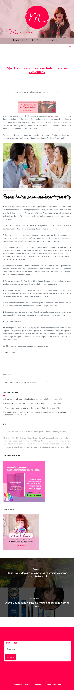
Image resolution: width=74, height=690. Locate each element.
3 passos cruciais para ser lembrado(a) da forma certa (26, 399)
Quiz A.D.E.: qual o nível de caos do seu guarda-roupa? (25, 404)
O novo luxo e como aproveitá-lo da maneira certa (24, 408)
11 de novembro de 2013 (33, 81)
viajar (52, 116)
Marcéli (16, 81)
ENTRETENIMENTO (55, 81)
